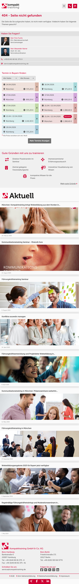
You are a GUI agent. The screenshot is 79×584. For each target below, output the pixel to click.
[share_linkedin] (48, 581)
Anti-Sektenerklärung (25, 576)
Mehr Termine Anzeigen (39, 141)
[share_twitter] (42, 581)
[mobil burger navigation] (64, 6)
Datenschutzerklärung (47, 576)
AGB (11, 576)
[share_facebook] (37, 581)
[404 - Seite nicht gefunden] (70, 6)
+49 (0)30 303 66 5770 (53, 560)
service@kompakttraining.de (14, 569)
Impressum (64, 576)
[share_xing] (31, 581)
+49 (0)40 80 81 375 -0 (14, 560)
